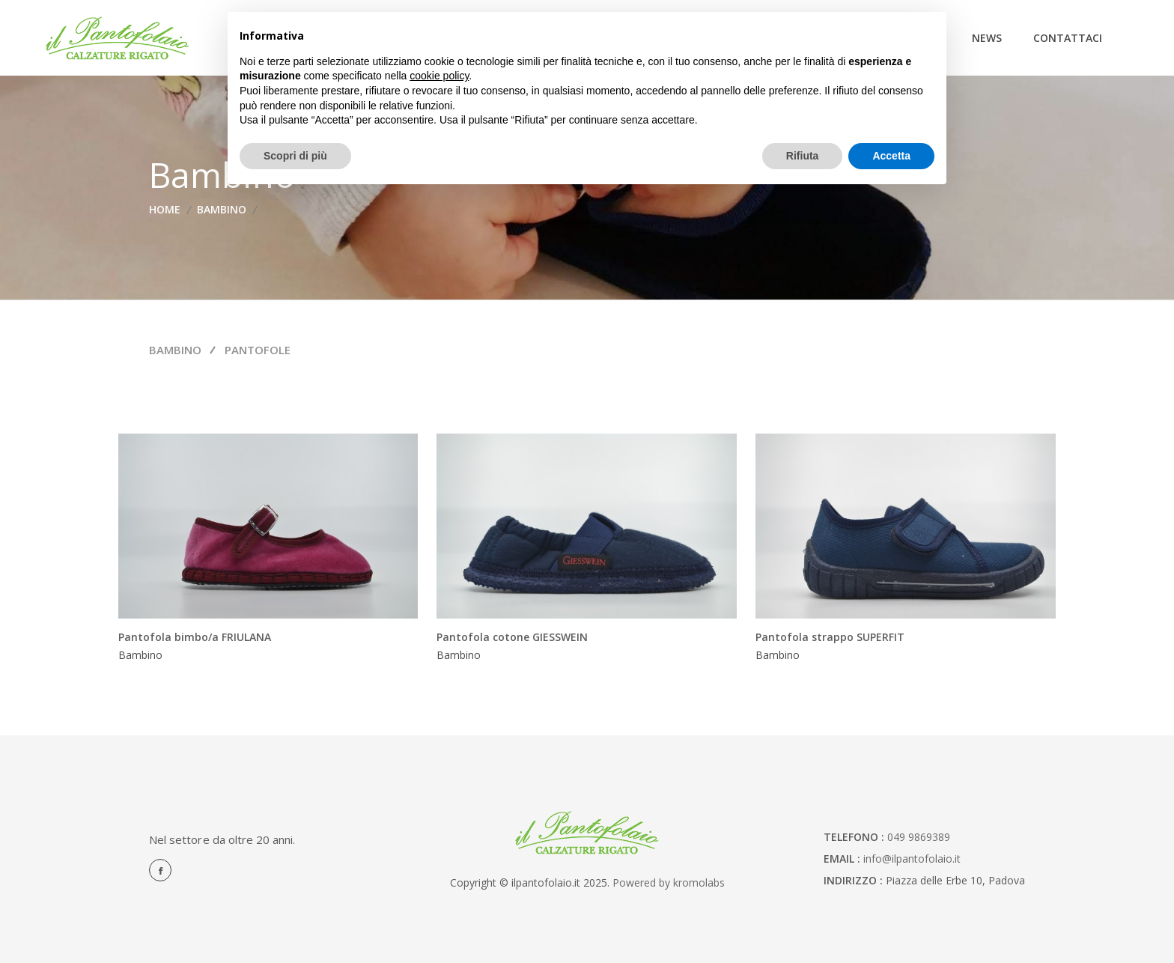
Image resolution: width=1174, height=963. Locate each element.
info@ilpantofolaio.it (912, 858)
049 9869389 (918, 837)
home (164, 209)
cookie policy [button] (439, 76)
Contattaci (1067, 38)
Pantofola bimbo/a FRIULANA (194, 637)
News (987, 38)
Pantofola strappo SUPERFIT (829, 637)
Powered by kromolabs (668, 882)
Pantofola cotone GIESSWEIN (512, 637)
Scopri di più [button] (295, 156)
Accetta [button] (891, 156)
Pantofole (258, 349)
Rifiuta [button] (802, 156)
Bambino (221, 209)
